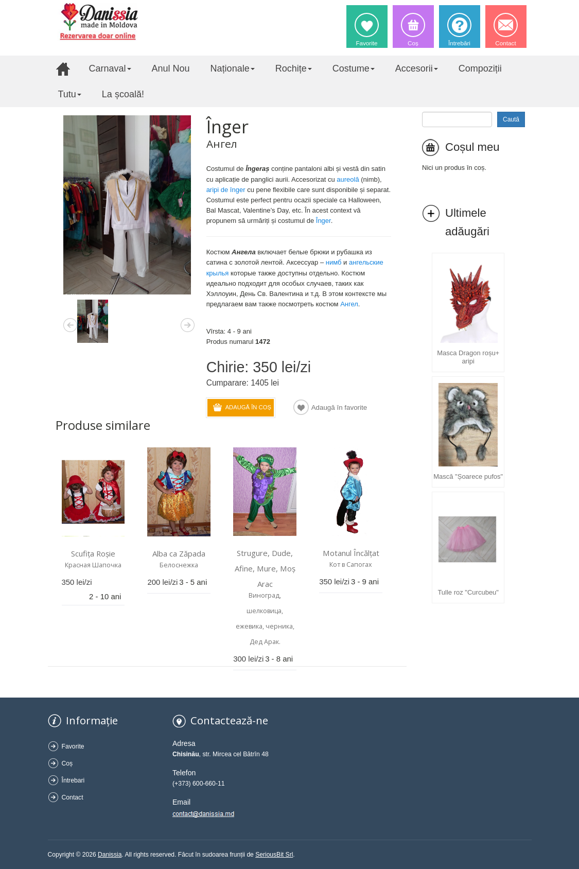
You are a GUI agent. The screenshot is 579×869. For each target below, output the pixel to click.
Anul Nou (171, 68)
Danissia (109, 854)
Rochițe (293, 68)
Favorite (73, 746)
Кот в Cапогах (350, 564)
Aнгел (349, 304)
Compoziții (480, 68)
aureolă (348, 179)
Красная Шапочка (93, 565)
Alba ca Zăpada (178, 553)
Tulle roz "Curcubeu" (468, 592)
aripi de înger (225, 190)
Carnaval (110, 68)
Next (188, 323)
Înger (323, 220)
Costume (353, 68)
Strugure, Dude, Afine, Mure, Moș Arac (265, 568)
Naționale (232, 68)
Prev (70, 323)
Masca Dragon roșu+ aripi (468, 357)
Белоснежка (179, 565)
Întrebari (73, 780)
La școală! (123, 94)
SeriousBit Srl (274, 854)
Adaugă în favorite (339, 407)
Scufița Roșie (93, 553)
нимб (334, 262)
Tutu (69, 94)
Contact (72, 797)
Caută (511, 119)
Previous (70, 323)
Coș (67, 763)
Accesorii (416, 68)
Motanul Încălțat (351, 553)
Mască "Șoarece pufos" (468, 476)
